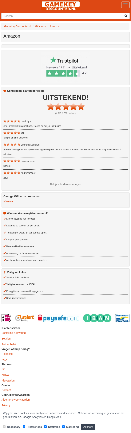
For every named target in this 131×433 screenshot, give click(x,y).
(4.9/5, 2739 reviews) (65, 113)
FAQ (4, 359)
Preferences (32, 426)
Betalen (6, 338)
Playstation (8, 380)
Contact (6, 390)
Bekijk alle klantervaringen (65, 184)
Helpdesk (7, 353)
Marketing (70, 426)
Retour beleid (9, 344)
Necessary (11, 426)
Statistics (52, 426)
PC (3, 369)
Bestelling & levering (14, 332)
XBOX (5, 374)
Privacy (6, 405)
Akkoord (88, 426)
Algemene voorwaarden (16, 399)
